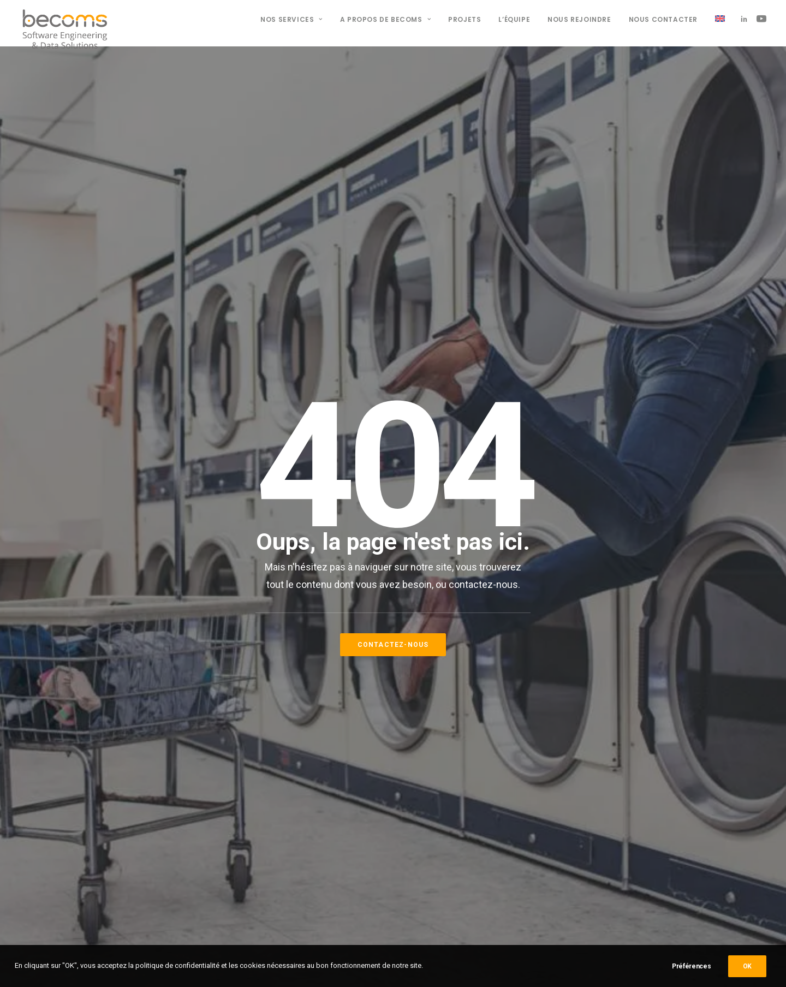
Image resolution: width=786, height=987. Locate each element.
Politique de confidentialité (472, 767)
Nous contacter (663, 19)
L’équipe (514, 19)
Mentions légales (455, 781)
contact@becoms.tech (290, 844)
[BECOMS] (65, 18)
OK (747, 966)
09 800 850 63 (274, 820)
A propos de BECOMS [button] (385, 19)
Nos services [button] (291, 19)
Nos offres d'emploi (461, 795)
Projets (464, 19)
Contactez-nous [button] (393, 348)
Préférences (691, 966)
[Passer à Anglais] (716, 18)
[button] (746, 18)
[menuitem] (291, 19)
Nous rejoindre (579, 19)
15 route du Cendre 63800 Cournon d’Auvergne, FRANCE (298, 781)
